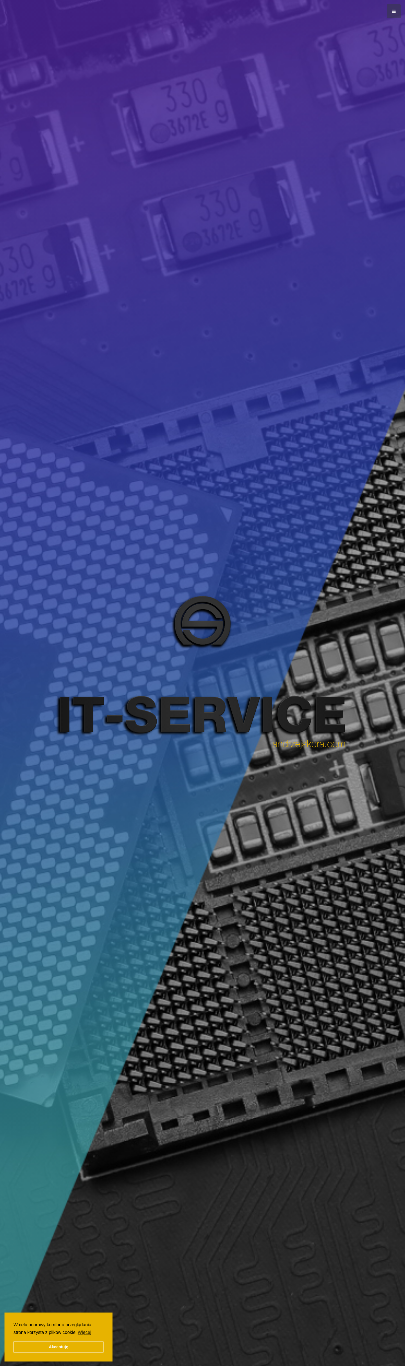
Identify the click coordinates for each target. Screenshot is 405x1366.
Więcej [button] (84, 1332)
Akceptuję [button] (58, 1347)
